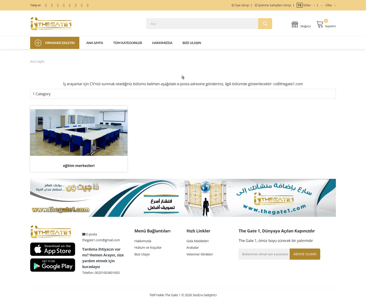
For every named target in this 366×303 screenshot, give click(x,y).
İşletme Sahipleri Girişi (273, 5)
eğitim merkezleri (79, 166)
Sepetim (326, 25)
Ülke (328, 5)
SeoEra (198, 296)
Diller (306, 5)
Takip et (35, 5)
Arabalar (193, 249)
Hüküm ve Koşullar (148, 249)
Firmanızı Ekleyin (55, 44)
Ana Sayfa (94, 44)
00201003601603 (107, 273)
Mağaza (301, 25)
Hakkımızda (162, 44)
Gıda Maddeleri (198, 242)
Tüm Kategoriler (127, 44)
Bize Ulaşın (192, 44)
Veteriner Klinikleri (200, 256)
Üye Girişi (240, 5)
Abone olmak (304, 255)
